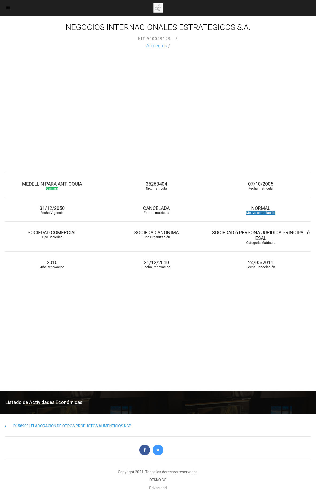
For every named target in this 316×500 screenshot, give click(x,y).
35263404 (156, 185)
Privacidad (158, 488)
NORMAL (261, 210)
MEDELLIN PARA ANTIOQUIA (52, 185)
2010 (52, 264)
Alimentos (156, 45)
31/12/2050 (52, 210)
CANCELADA (156, 210)
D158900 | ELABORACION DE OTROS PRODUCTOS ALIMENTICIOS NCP (68, 426)
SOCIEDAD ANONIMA (156, 234)
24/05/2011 (261, 264)
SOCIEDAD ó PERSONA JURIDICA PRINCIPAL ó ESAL (261, 237)
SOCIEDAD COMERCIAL (52, 234)
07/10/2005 (261, 185)
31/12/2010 (156, 264)
